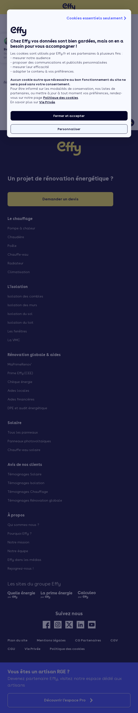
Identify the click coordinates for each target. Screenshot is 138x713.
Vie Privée (47, 102)
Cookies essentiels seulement (97, 18)
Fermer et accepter (69, 116)
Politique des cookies (60, 97)
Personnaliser (69, 129)
